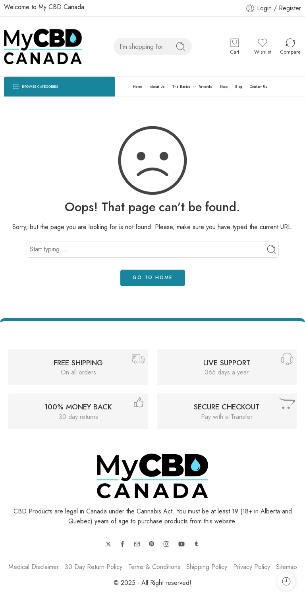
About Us (157, 86)
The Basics (181, 87)
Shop (224, 86)
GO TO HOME (153, 277)
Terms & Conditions (154, 566)
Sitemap (286, 566)
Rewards (205, 86)
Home (137, 86)
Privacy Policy (251, 566)
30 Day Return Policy (93, 566)
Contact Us (258, 86)
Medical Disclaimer (33, 566)
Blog (238, 86)
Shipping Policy (206, 566)
